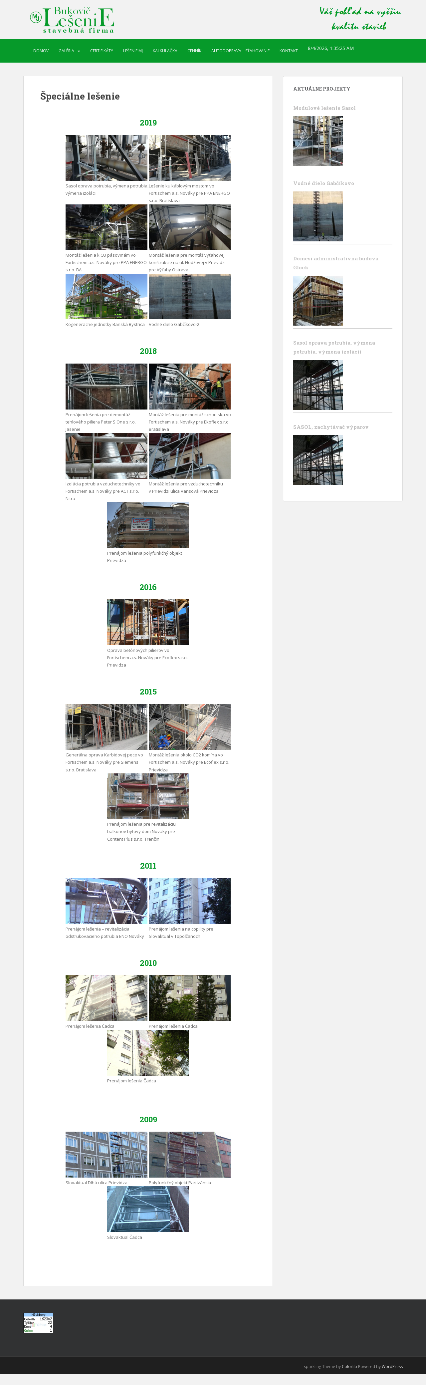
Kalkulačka (165, 51)
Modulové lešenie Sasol (324, 108)
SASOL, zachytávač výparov (331, 426)
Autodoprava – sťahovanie (240, 51)
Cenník (194, 51)
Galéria (66, 51)
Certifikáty (101, 51)
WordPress (392, 1366)
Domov (41, 51)
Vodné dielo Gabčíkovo (323, 183)
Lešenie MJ (133, 51)
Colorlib (349, 1366)
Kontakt (289, 51)
